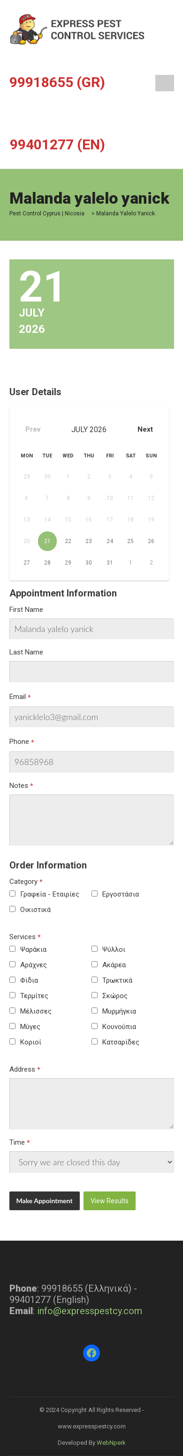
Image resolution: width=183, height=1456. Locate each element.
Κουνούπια (119, 1026)
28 (47, 562)
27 (26, 562)
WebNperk (111, 1442)
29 (68, 562)
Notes (18, 785)
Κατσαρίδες (120, 1042)
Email (17, 696)
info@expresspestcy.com (89, 1310)
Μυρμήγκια (119, 1011)
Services (22, 937)
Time (17, 1142)
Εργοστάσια (120, 894)
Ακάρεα (114, 965)
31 (110, 562)
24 (110, 541)
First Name (26, 609)
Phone (19, 741)
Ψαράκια (33, 949)
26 (151, 541)
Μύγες (30, 1026)
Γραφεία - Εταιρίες (49, 894)
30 (88, 562)
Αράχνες (33, 965)
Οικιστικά (35, 909)
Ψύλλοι (113, 949)
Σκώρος (115, 996)
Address (22, 1069)
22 (68, 541)
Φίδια (29, 980)
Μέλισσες (36, 1011)
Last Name (26, 652)
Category (23, 881)
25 (130, 541)
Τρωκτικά (117, 980)
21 (47, 541)
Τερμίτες (34, 996)
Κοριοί (30, 1042)
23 (88, 541)
